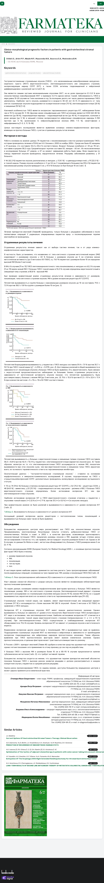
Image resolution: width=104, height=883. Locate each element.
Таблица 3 (8, 577)
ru (94, 3)
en (101, 3)
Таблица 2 (8, 512)
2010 (3, 44)
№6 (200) (11, 44)
